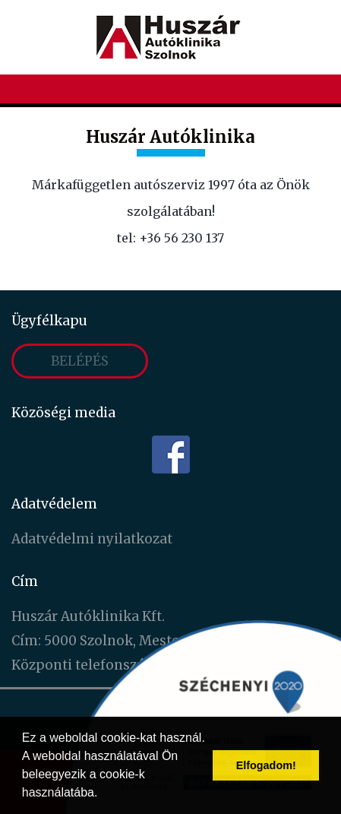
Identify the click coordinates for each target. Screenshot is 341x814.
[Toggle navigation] (318, 90)
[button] (103, 794)
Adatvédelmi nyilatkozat (91, 539)
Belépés (80, 361)
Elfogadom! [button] (266, 765)
